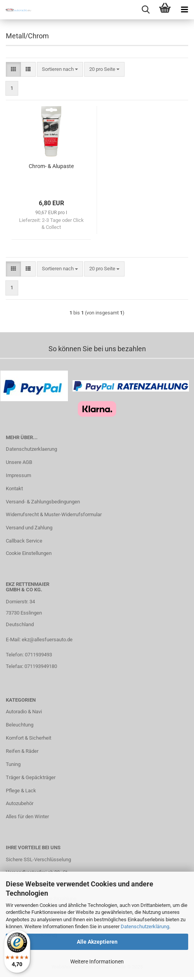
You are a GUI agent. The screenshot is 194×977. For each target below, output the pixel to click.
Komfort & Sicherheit (28, 738)
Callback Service (24, 541)
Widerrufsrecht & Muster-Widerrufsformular (54, 514)
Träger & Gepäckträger (30, 777)
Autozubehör (19, 803)
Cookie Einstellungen (29, 553)
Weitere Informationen (97, 961)
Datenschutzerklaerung (31, 449)
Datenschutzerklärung (145, 926)
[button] (13, 69)
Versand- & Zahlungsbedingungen (43, 502)
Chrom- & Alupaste (51, 166)
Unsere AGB (19, 462)
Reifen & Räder (22, 751)
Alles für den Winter (27, 816)
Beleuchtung (19, 725)
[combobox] (60, 69)
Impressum (18, 475)
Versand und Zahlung (29, 528)
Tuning (13, 764)
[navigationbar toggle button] (184, 9)
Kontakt (14, 488)
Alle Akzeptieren (97, 942)
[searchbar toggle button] (145, 9)
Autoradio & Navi (24, 711)
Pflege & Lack (21, 790)
